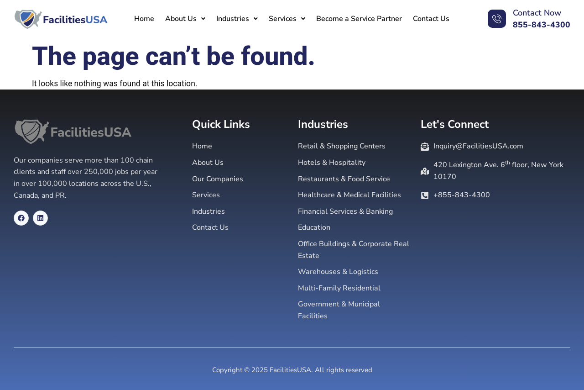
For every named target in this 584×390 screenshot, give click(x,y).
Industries (237, 19)
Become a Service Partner (359, 19)
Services (287, 19)
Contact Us (431, 19)
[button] (185, 18)
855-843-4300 (541, 24)
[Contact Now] (496, 18)
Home (144, 19)
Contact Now (537, 12)
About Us (185, 19)
